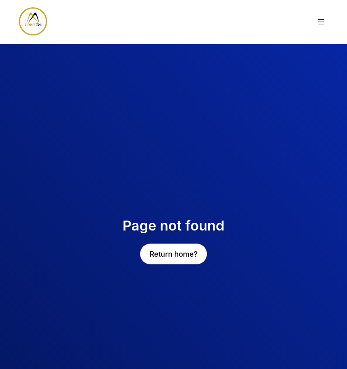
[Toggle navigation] (321, 22)
